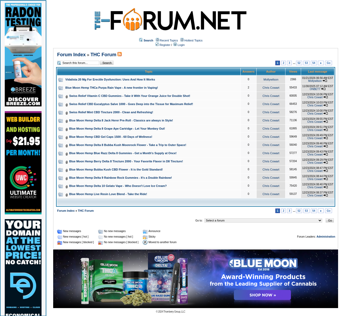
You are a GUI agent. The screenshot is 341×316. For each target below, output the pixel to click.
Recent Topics (169, 40)
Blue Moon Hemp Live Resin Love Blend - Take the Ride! (108, 194)
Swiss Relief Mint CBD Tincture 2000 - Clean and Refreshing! (111, 112)
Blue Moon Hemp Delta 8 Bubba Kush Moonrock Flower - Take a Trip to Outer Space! (127, 145)
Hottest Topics (193, 40)
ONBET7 (315, 89)
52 (299, 63)
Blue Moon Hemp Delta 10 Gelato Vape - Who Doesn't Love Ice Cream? (118, 185)
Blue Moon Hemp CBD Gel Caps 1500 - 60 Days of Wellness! (110, 136)
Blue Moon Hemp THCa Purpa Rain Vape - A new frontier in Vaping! (111, 87)
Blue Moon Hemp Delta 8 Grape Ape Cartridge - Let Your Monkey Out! (117, 128)
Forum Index (71, 54)
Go (328, 63)
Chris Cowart (270, 87)
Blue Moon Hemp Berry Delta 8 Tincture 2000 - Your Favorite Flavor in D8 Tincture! (126, 161)
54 (313, 63)
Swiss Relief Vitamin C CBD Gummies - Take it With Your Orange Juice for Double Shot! (129, 95)
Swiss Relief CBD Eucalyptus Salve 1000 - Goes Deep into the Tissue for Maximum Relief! (131, 104)
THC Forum (103, 54)
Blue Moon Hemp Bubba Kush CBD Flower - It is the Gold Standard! (116, 169)
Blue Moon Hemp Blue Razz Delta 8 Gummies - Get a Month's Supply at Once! (123, 153)
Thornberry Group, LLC (174, 311)
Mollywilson (270, 79)
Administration (325, 236)
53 (306, 63)
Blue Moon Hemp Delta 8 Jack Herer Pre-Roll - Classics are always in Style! (121, 120)
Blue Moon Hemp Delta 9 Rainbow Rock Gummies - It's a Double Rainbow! (120, 177)
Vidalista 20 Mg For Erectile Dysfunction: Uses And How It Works (110, 79)
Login (179, 44)
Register (163, 44)
